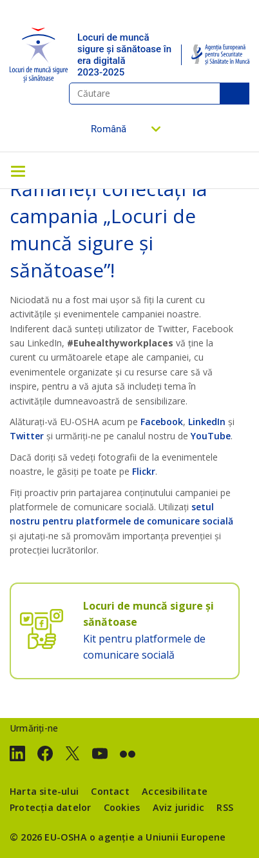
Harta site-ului (44, 791)
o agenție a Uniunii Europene (158, 837)
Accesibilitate (174, 791)
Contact (110, 791)
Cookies (122, 807)
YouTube (211, 436)
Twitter (27, 436)
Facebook (161, 421)
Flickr (143, 471)
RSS (224, 807)
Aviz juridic (178, 807)
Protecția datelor (50, 807)
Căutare (234, 94)
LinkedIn (206, 421)
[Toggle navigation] (18, 170)
